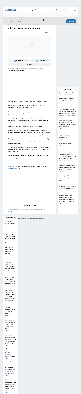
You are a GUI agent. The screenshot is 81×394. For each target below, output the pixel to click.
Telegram (5, 343)
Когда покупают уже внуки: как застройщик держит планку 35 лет (29, 210)
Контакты (41, 343)
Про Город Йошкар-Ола (32, 332)
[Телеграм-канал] (40, 60)
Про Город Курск (18, 334)
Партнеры (41, 346)
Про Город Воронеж (44, 332)
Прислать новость (61, 10)
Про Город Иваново (56, 332)
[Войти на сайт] (75, 9)
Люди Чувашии (35, 9)
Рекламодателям (37, 11)
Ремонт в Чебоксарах (10, 15)
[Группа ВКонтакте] (18, 60)
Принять (71, 21)
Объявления (5, 345)
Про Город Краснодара (32, 337)
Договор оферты (24, 345)
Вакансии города (38, 15)
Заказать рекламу (51, 15)
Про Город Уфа (43, 334)
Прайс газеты (6, 346)
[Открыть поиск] (71, 9)
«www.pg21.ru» (13, 349)
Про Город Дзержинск (7, 337)
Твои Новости (18, 332)
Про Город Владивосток (20, 337)
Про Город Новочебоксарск (8, 332)
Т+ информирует (25, 15)
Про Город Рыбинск (32, 334)
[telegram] (15, 175)
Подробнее (58, 369)
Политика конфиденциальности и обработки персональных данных (17, 371)
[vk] (10, 175)
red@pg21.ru (12, 166)
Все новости (23, 9)
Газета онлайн (24, 11)
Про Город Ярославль (7, 334)
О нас (22, 343)
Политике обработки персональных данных (24, 22)
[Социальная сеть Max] (29, 64)
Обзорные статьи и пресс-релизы (46, 345)
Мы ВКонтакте (64, 15)
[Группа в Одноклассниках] (69, 334)
